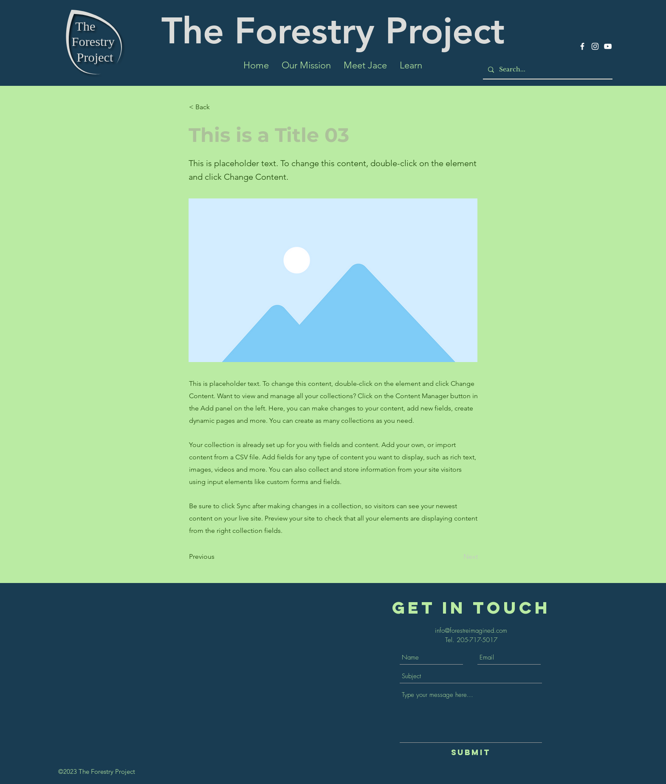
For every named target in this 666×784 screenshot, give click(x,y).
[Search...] (547, 69)
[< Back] (217, 107)
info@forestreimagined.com (471, 630)
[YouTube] (607, 46)
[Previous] (217, 556)
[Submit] (470, 752)
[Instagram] (595, 46)
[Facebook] (582, 46)
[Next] (456, 556)
